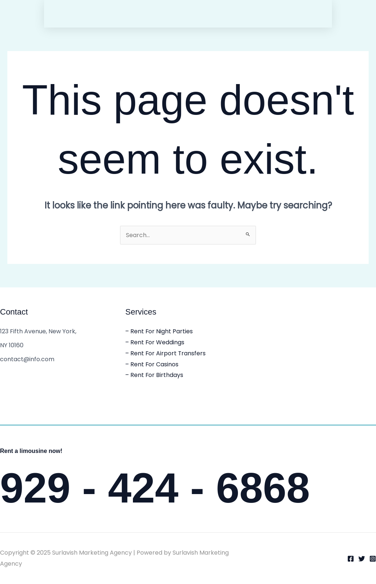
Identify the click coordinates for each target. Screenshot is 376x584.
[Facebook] (350, 558)
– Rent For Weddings (155, 342)
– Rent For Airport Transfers (165, 353)
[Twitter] (361, 558)
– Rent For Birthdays (154, 375)
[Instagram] (372, 558)
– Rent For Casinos (152, 364)
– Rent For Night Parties (159, 331)
